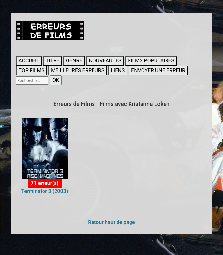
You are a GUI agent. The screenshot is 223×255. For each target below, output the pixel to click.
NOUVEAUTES (105, 61)
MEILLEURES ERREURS (77, 70)
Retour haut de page (111, 222)
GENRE (74, 61)
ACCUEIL (29, 61)
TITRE (52, 61)
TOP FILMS (31, 70)
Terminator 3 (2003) (44, 191)
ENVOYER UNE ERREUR (158, 70)
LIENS (118, 70)
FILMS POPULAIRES (151, 61)
